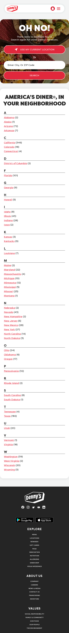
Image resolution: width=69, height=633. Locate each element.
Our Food (34, 621)
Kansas (8, 236)
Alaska (8, 121)
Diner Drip (34, 563)
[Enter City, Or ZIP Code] (34, 65)
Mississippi (10, 287)
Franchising (34, 595)
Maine (7, 265)
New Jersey (10, 320)
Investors (34, 599)
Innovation (34, 552)
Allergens (34, 559)
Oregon (8, 359)
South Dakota (12, 399)
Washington (11, 456)
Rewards (34, 541)
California (9, 142)
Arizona (8, 126)
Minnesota (10, 282)
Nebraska (9, 307)
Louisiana (9, 253)
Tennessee (10, 411)
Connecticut (11, 151)
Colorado (9, 147)
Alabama (9, 117)
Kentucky (9, 241)
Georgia (8, 187)
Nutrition (34, 556)
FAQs (34, 549)
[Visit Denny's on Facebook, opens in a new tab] (24, 508)
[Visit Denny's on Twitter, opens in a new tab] (34, 508)
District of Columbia (15, 163)
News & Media (35, 588)
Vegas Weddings (34, 566)
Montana (9, 295)
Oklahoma (10, 354)
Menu (34, 534)
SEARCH (34, 75)
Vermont (9, 440)
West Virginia (11, 461)
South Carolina (12, 395)
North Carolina (12, 333)
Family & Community (35, 617)
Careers (34, 585)
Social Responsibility (34, 614)
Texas (7, 416)
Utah (7, 428)
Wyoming (9, 469)
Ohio (6, 350)
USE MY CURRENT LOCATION (34, 50)
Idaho (7, 211)
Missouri (8, 291)
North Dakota (12, 338)
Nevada (8, 312)
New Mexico (11, 325)
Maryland (9, 269)
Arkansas (9, 130)
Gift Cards (34, 545)
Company (34, 581)
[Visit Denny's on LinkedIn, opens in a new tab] (45, 508)
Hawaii (8, 199)
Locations (34, 538)
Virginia (8, 444)
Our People (35, 624)
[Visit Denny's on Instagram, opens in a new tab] (29, 508)
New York (9, 329)
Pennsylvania (11, 371)
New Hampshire (13, 316)
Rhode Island (11, 383)
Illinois (7, 216)
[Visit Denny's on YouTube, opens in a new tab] (39, 508)
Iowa (7, 224)
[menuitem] (53, 8)
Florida (8, 175)
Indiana (8, 220)
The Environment (34, 628)
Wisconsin (9, 465)
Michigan (9, 278)
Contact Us (34, 592)
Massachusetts (12, 274)
